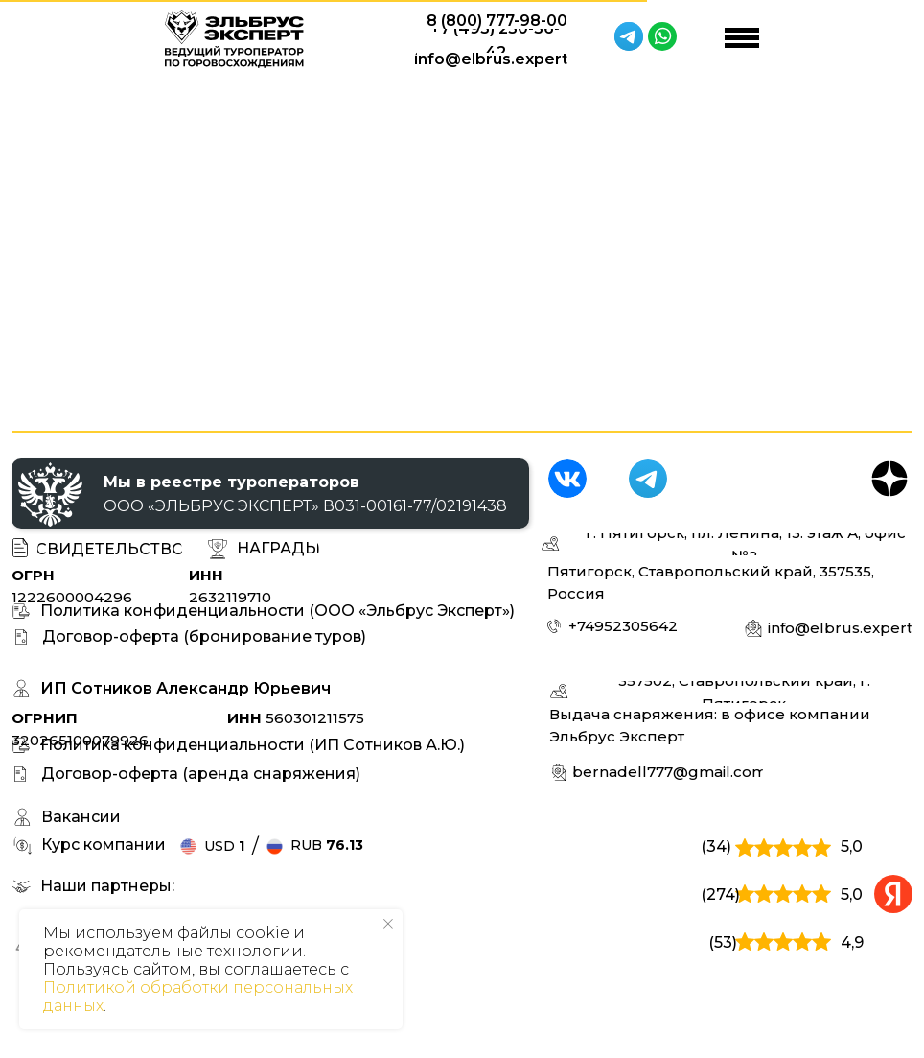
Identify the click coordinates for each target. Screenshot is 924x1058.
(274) (720, 894)
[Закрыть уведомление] (388, 923)
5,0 (852, 846)
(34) (716, 846)
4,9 (852, 942)
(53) (722, 942)
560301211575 (295, 718)
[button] (278, 549)
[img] (567, 478)
